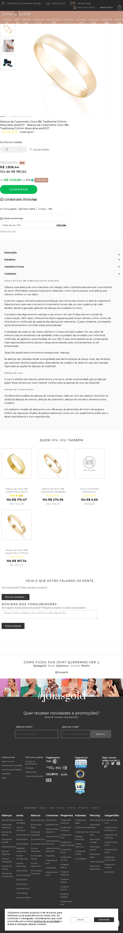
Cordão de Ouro (52, 824)
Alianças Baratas (9, 820)
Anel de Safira (22, 844)
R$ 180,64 (18, 172)
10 (2, 172)
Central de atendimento (31, 762)
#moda (75, 665)
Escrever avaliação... (15, 597)
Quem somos (8, 761)
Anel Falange (22, 893)
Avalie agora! (27, 132)
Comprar (18, 189)
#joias (51, 665)
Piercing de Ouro (97, 820)
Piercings (94, 23)
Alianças (7, 22)
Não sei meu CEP (8, 231)
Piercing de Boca (97, 862)
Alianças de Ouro (9, 847)
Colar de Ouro (51, 820)
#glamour (62, 665)
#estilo (85, 665)
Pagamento (31, 772)
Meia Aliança (21, 870)
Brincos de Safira (38, 844)
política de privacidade (47, 921)
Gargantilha (51, 868)
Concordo (104, 919)
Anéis (17, 23)
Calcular (61, 225)
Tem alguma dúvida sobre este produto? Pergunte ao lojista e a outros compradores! (44, 607)
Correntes (38, 22)
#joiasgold (39, 665)
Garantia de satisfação (12, 769)
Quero (100, 734)
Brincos (26, 23)
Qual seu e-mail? (70, 726)
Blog (4, 777)
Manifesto (6, 773)
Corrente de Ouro (53, 836)
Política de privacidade (12, 765)
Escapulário (109, 872)
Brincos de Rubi (38, 839)
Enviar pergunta (13, 626)
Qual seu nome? (24, 726)
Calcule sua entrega (11, 218)
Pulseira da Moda (82, 827)
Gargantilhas (54, 22)
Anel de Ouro (21, 884)
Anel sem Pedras (23, 897)
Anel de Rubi (21, 839)
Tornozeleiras (80, 859)
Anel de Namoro (23, 835)
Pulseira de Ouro (82, 832)
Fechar (80, 919)
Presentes (106, 22)
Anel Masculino (22, 888)
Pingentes (68, 22)
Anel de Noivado (23, 875)
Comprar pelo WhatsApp (20, 199)
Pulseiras (81, 23)
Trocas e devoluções (34, 776)
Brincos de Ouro (38, 820)
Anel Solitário (22, 879)
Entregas (29, 768)
